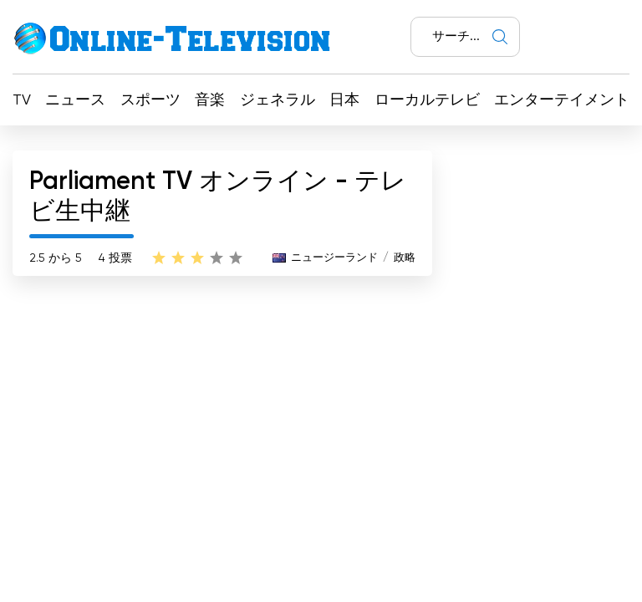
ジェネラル (277, 100)
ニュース (75, 100)
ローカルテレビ (427, 100)
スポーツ (150, 100)
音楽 (210, 100)
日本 (344, 100)
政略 (404, 258)
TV (22, 100)
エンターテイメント (561, 100)
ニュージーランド (334, 258)
